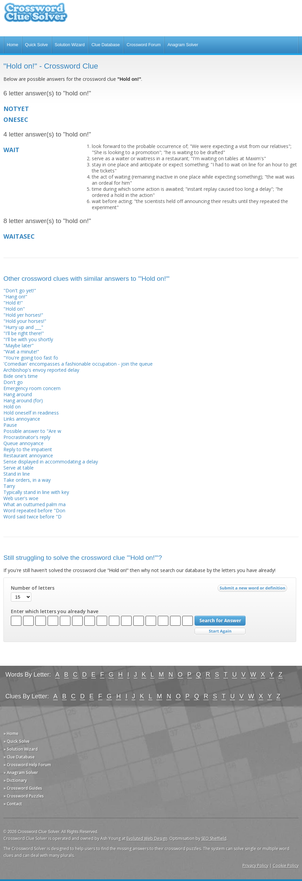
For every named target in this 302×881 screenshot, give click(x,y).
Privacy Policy (255, 865)
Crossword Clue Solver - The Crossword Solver (35, 15)
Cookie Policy (286, 865)
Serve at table (18, 467)
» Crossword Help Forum (27, 765)
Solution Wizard (70, 44)
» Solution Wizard (20, 749)
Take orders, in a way (27, 480)
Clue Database (105, 44)
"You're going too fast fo (30, 357)
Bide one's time (20, 376)
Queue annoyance (23, 443)
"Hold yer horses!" (23, 315)
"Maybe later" (18, 345)
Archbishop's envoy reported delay (41, 370)
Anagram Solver (182, 44)
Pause (10, 425)
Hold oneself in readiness (31, 412)
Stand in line (16, 474)
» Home (10, 733)
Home (12, 44)
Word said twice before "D (32, 516)
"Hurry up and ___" (23, 327)
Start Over (220, 631)
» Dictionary (15, 780)
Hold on (12, 406)
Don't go (13, 382)
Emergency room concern (32, 388)
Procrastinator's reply (26, 437)
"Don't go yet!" (19, 290)
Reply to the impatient (27, 449)
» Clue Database (19, 757)
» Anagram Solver (20, 772)
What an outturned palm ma (34, 504)
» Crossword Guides (22, 788)
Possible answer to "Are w (32, 431)
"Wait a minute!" (21, 351)
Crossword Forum (144, 44)
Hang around (17, 394)
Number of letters (32, 588)
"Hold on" (14, 309)
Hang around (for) (23, 400)
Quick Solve (36, 44)
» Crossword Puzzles (23, 796)
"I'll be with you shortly (28, 339)
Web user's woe (20, 498)
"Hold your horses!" (24, 321)
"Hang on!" (15, 296)
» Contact (12, 804)
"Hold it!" (13, 302)
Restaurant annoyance (28, 455)
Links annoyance (21, 419)
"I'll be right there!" (23, 333)
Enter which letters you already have (54, 611)
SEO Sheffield (214, 838)
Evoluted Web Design (147, 838)
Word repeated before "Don (34, 510)
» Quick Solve (16, 741)
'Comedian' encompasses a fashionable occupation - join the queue (78, 364)
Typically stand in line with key (36, 492)
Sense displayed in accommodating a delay (50, 461)
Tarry (9, 486)
